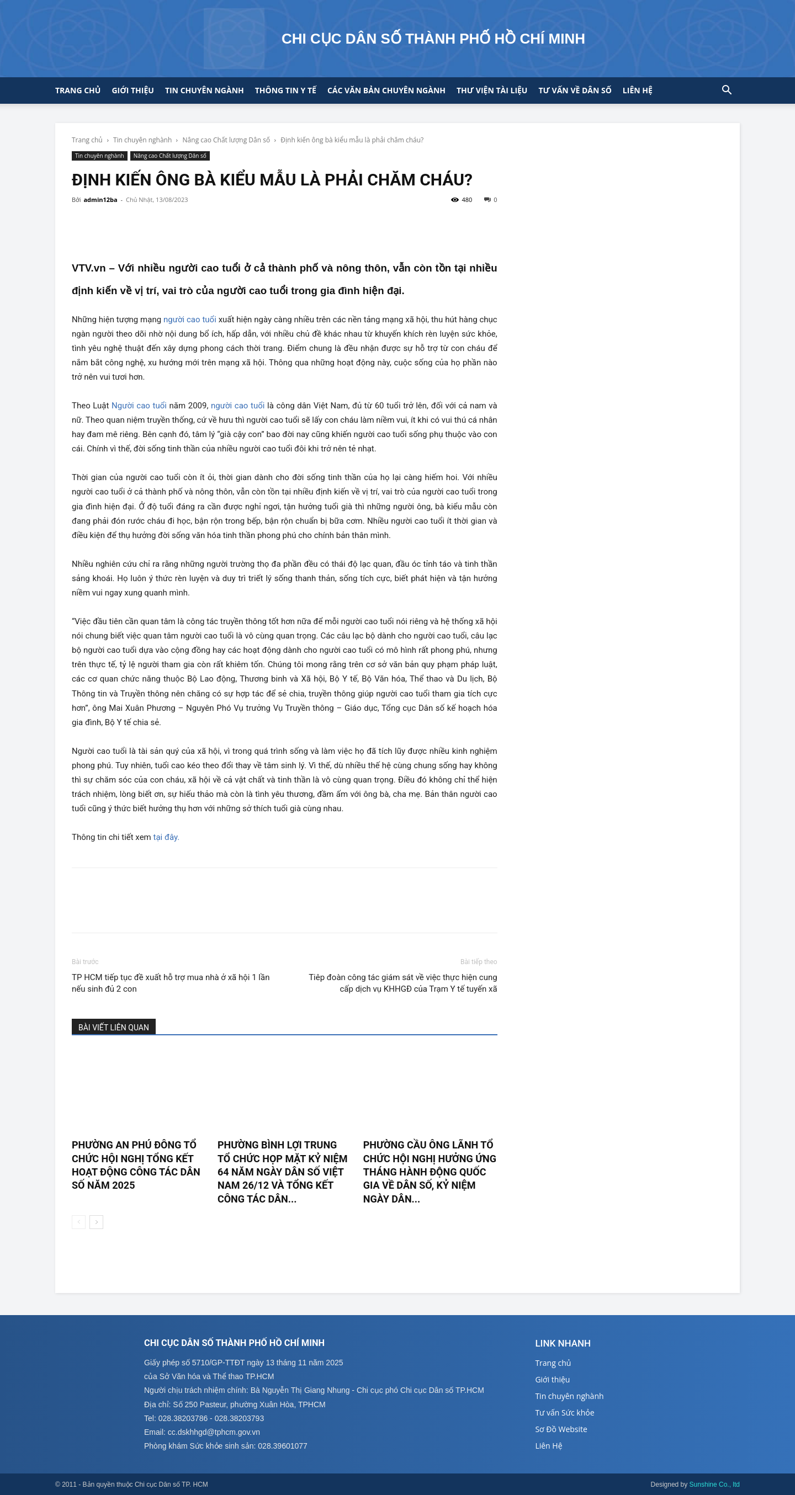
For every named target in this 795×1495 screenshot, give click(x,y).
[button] (726, 91)
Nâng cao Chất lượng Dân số (227, 140)
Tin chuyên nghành (142, 140)
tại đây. (166, 837)
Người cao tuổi (139, 406)
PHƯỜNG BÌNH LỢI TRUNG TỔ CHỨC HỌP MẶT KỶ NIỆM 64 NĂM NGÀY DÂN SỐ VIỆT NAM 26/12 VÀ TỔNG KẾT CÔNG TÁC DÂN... (283, 1171)
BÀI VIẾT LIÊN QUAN (113, 1027)
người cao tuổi (189, 319)
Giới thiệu (132, 90)
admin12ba (100, 199)
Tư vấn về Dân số (574, 90)
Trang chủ (77, 90)
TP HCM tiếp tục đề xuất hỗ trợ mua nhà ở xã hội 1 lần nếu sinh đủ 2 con (170, 983)
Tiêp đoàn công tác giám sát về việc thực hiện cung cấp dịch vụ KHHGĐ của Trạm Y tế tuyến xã (403, 983)
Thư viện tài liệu (492, 90)
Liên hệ (638, 90)
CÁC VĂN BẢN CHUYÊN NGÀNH (386, 90)
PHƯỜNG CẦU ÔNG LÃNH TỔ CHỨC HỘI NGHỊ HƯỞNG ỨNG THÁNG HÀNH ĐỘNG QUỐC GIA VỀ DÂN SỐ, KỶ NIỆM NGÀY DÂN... (429, 1171)
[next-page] (96, 1222)
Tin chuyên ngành (204, 90)
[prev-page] (79, 1222)
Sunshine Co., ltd (715, 1484)
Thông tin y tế (285, 90)
